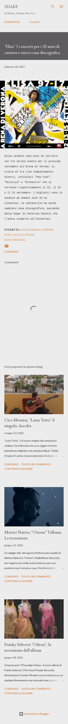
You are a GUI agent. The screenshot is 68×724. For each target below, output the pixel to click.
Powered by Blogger (34, 714)
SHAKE (11, 6)
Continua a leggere (18, 468)
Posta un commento (36, 464)
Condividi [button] (11, 251)
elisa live (10, 234)
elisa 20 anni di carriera (37, 229)
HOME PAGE (12, 21)
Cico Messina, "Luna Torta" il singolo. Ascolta (29, 422)
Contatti (34, 21)
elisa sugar (26, 234)
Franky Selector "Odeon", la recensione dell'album (27, 647)
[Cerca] (53, 6)
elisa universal (15, 239)
